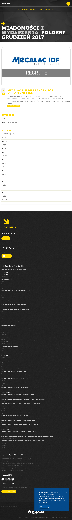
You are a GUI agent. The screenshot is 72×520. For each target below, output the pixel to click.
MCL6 (2, 318)
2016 (4, 170)
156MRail (3, 448)
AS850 (3, 332)
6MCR (3, 293)
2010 (5, 192)
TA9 (2, 376)
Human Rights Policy (64, 517)
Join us (54, 517)
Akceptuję (44, 507)
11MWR (3, 286)
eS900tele (5, 344)
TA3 (2, 367)
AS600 (3, 327)
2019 (4, 159)
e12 (2, 307)
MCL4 (3, 313)
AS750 (3, 330)
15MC (2, 302)
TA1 (2, 362)
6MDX (3, 383)
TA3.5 (2, 369)
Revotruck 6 (6, 390)
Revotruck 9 (6, 392)
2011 (4, 189)
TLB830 (3, 401)
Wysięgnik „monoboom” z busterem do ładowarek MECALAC (17, 463)
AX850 (3, 348)
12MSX (4, 272)
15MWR (3, 288)
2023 (5, 145)
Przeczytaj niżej (13, 106)
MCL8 (2, 323)
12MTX (4, 274)
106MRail (3, 443)
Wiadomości (7, 119)
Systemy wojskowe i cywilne (8, 438)
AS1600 (3, 339)
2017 (4, 167)
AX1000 (3, 350)
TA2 (2, 364)
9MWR (3, 283)
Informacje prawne (23, 517)
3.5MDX (3, 380)
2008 (5, 200)
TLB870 (3, 406)
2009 (5, 196)
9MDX (3, 385)
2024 (5, 141)
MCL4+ (3, 316)
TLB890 (3, 411)
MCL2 (2, 311)
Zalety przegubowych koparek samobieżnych (13, 461)
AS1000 (3, 337)
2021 (4, 152)
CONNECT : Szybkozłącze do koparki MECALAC (15, 468)
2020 (5, 156)
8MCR (3, 295)
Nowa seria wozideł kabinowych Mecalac (12, 470)
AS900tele (4, 334)
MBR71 (3, 417)
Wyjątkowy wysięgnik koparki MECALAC (12, 465)
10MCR (3, 297)
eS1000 (4, 341)
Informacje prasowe (10, 122)
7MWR (3, 281)
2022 (5, 148)
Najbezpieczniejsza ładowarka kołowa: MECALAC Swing (16, 458)
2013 (4, 181)
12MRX (4, 277)
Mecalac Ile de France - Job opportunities (30, 92)
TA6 (2, 374)
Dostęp (6, 238)
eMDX (4, 397)
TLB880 (3, 408)
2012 (4, 185)
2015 (4, 174)
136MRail (3, 445)
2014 (5, 178)
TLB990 (3, 413)
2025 (5, 138)
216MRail (3, 450)
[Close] (66, 492)
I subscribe (9, 491)
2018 (4, 163)
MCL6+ (3, 320)
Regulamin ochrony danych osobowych (40, 517)
